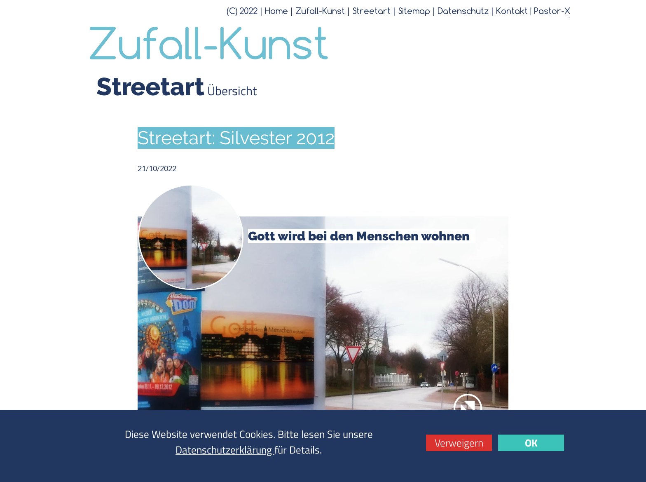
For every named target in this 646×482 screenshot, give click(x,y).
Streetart (371, 10)
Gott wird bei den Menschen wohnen (361, 236)
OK (531, 443)
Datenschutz (463, 10)
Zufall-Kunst (320, 10)
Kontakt (512, 10)
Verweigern (459, 443)
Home (276, 10)
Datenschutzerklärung (225, 450)
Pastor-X (552, 10)
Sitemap (414, 10)
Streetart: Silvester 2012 (236, 138)
